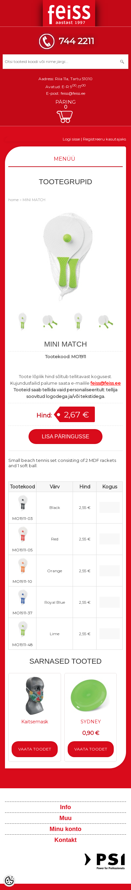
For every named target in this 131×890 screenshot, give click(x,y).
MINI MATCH (34, 199)
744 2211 (76, 40)
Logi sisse (71, 139)
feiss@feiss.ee (73, 93)
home (13, 199)
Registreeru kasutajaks (104, 139)
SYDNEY (91, 722)
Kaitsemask (34, 722)
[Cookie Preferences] (9, 881)
